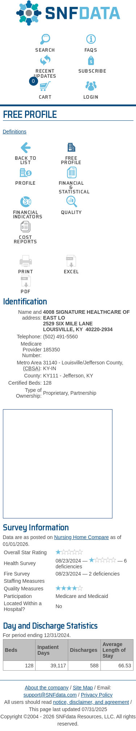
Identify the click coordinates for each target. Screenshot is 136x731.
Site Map (83, 688)
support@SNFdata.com (50, 695)
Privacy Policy (96, 695)
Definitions (14, 131)
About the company (47, 688)
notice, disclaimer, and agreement (91, 702)
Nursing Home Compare (81, 537)
